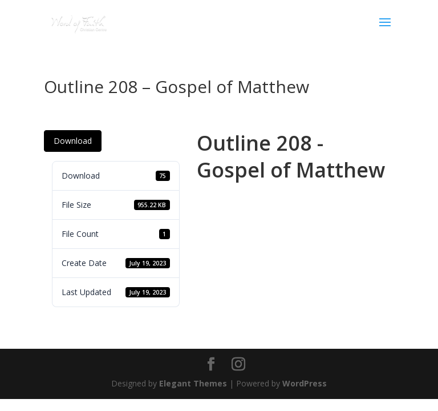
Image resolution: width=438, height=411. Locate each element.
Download (73, 140)
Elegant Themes (193, 383)
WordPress (304, 383)
